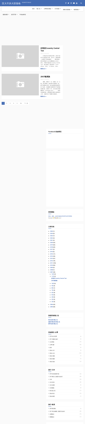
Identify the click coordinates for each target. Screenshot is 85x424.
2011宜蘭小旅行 (66, 227)
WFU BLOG (64, 321)
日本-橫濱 (64, 273)
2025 (64, 119)
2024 (64, 121)
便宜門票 (63, 9)
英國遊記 (64, 305)
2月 (65, 190)
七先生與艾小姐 (65, 317)
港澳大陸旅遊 (37, 8)
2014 (64, 144)
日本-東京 (64, 270)
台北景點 (64, 230)
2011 (64, 151)
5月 (65, 183)
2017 (64, 137)
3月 (65, 187)
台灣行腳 (64, 233)
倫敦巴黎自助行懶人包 (67, 210)
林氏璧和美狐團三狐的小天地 (68, 319)
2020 (64, 131)
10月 (65, 171)
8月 (65, 176)
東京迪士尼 (65, 279)
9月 (65, 174)
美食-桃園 (64, 247)
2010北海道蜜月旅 (67, 262)
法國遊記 (64, 302)
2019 (64, 133)
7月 (65, 178)
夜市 (63, 235)
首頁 (4, 8)
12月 (65, 162)
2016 (64, 140)
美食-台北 (64, 241)
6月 (65, 180)
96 (21, 98)
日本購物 (64, 276)
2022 (64, 126)
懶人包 (9, 8)
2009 (64, 155)
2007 (64, 160)
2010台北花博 (65, 224)
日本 (63, 267)
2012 (64, 149)
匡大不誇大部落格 (11, 3)
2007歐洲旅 (39, 72)
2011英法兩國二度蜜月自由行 (70, 299)
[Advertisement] (29, 27)
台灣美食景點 (18, 8)
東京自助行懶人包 (65, 208)
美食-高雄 (64, 250)
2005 (64, 195)
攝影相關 (55, 8)
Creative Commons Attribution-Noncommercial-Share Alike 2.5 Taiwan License (40, 423)
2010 (64, 153)
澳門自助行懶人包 (65, 212)
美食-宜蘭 (64, 244)
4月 (65, 185)
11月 (65, 164)
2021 (64, 128)
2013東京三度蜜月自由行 (68, 265)
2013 (64, 146)
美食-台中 (64, 238)
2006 (64, 192)
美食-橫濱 (64, 284)
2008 (64, 158)
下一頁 (26, 98)
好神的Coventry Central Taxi (71, 166)
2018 (64, 135)
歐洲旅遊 (46, 8)
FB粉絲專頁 (73, 9)
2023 (64, 124)
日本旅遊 (27, 8)
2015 (64, 142)
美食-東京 (64, 281)
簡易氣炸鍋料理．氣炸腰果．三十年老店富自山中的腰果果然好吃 (18, 406)
